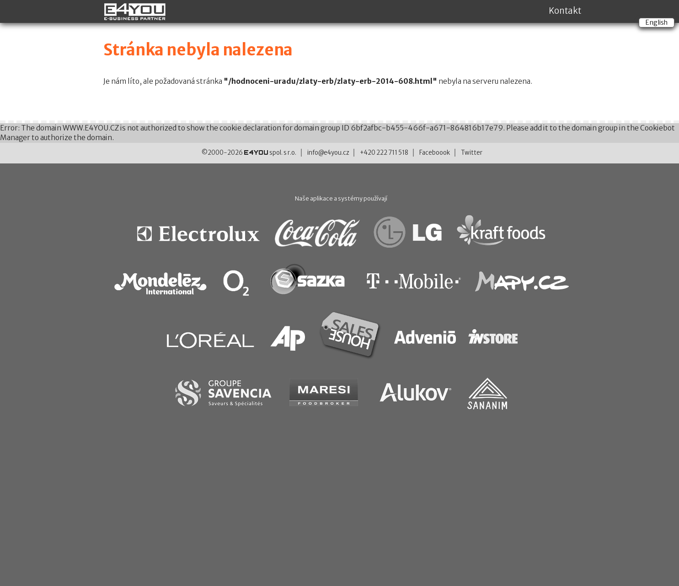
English (657, 22)
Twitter (471, 153)
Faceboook (434, 153)
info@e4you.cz (328, 153)
